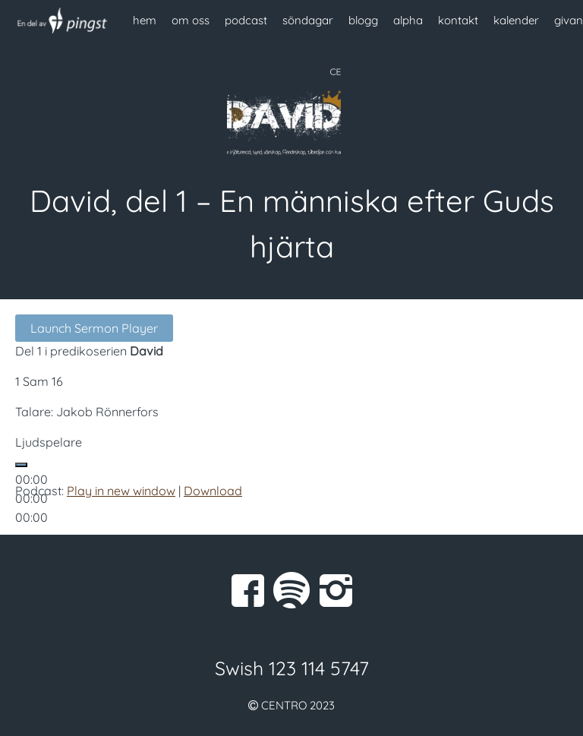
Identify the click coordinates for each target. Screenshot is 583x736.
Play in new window (121, 490)
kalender (516, 20)
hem (144, 20)
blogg (363, 20)
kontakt (458, 20)
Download (213, 490)
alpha (408, 20)
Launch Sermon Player (94, 328)
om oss (191, 20)
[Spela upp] (21, 465)
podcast (246, 20)
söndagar (307, 20)
